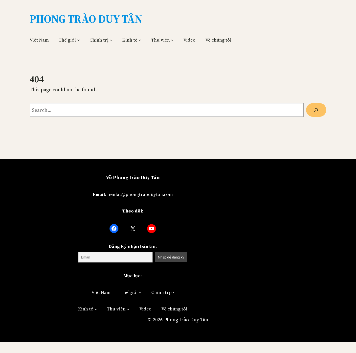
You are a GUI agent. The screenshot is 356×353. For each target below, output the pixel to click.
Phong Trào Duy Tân (86, 18)
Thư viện (160, 40)
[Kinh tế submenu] (139, 40)
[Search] (316, 110)
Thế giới (67, 40)
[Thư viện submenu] (172, 40)
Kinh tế (129, 40)
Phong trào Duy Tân (186, 319)
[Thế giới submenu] (78, 40)
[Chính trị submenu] (111, 40)
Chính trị (99, 40)
